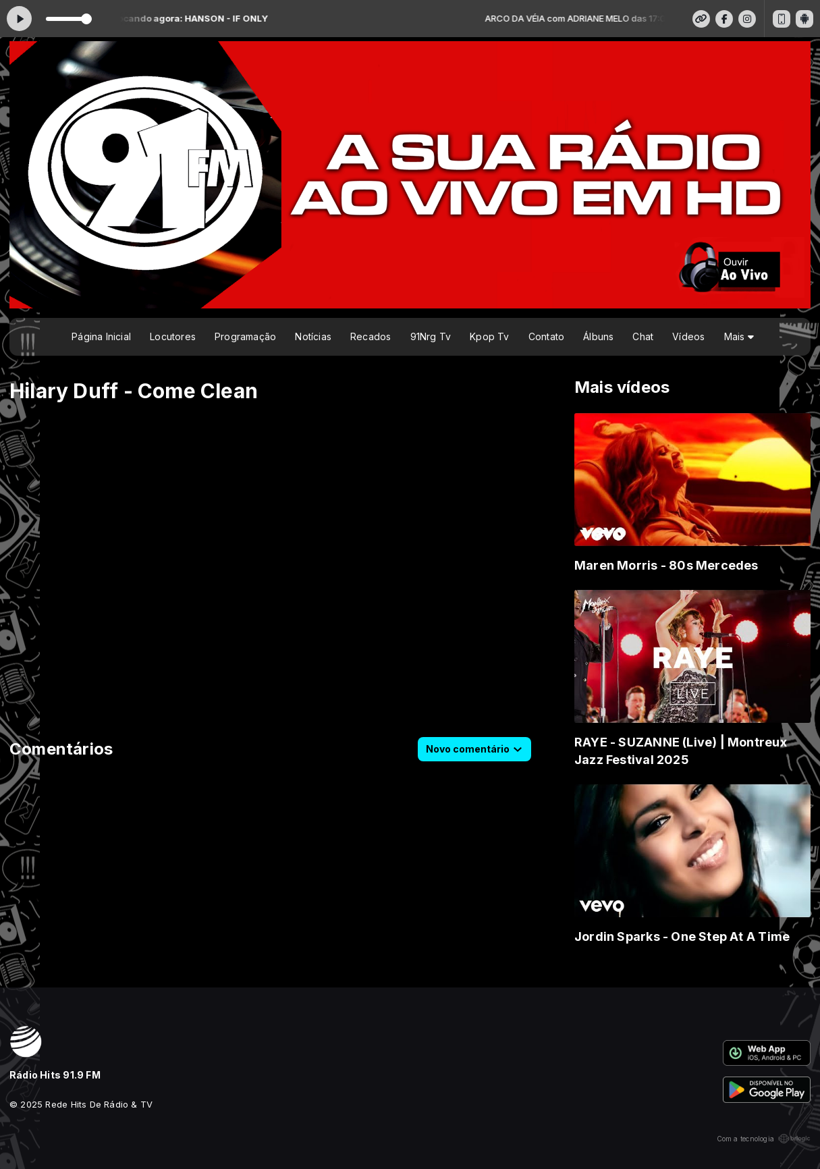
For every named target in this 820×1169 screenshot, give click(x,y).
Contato (546, 336)
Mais (739, 336)
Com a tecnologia (764, 1138)
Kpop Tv (489, 336)
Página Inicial (101, 336)
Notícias (313, 336)
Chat (642, 336)
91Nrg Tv (431, 336)
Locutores (173, 336)
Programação (245, 336)
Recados (370, 336)
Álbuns (598, 336)
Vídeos (688, 336)
